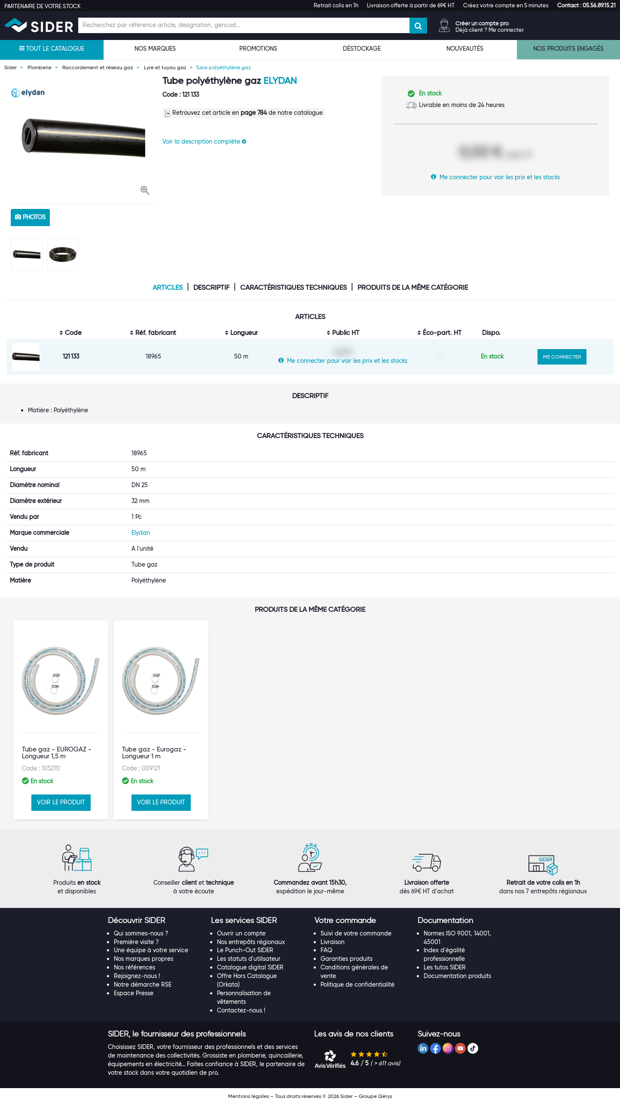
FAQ (326, 950)
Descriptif (211, 287)
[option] (83, 138)
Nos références (134, 967)
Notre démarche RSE (142, 984)
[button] (586, 5)
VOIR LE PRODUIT (61, 802)
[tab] (155, 921)
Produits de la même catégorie (412, 287)
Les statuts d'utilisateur (249, 959)
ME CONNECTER (562, 356)
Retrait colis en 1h (336, 5)
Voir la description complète (204, 141)
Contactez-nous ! (241, 1010)
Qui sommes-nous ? (141, 933)
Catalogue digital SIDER (250, 967)
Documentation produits (457, 976)
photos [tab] (30, 217)
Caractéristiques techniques (293, 287)
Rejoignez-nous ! (137, 976)
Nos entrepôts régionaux (251, 942)
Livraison (333, 942)
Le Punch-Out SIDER (245, 950)
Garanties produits (347, 959)
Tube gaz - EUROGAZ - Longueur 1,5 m (57, 753)
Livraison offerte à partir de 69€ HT (411, 5)
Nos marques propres (143, 959)
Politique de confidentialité (357, 984)
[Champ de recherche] (243, 25)
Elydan (280, 80)
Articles (168, 287)
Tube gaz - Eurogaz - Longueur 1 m (154, 753)
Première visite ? (136, 942)
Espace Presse (133, 993)
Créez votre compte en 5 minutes (506, 5)
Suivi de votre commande (356, 933)
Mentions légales (248, 1096)
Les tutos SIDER (445, 967)
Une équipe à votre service (151, 950)
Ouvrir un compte (241, 933)
